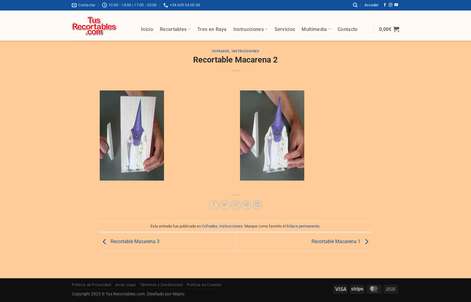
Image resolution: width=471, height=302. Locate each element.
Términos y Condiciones (161, 285)
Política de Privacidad (91, 285)
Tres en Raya (212, 29)
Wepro (178, 294)
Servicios (285, 29)
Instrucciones (250, 29)
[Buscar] (355, 5)
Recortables (175, 29)
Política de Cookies (204, 285)
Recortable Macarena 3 (130, 241)
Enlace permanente (303, 226)
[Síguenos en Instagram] (390, 5)
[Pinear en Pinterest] (246, 205)
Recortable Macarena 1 (341, 241)
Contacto (348, 29)
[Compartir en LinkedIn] (258, 205)
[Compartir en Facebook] (214, 205)
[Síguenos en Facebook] (385, 5)
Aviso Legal (125, 285)
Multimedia (316, 29)
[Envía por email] (236, 205)
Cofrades (220, 51)
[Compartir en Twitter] (225, 205)
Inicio (147, 29)
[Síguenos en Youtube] (396, 5)
